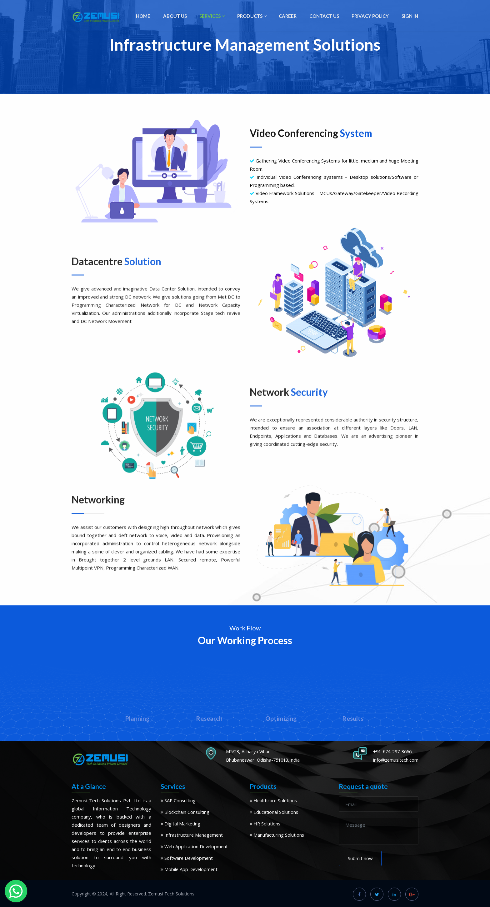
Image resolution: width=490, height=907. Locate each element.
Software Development (188, 857)
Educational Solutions (274, 812)
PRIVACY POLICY (371, 16)
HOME (148, 16)
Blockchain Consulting (185, 812)
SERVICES (215, 16)
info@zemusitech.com (395, 759)
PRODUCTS (254, 16)
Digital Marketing (181, 823)
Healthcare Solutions (274, 800)
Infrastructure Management (192, 834)
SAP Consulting (179, 800)
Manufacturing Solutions (277, 834)
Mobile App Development (190, 868)
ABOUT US (179, 16)
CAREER (290, 16)
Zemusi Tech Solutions (171, 892)
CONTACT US (326, 16)
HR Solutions (265, 823)
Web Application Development (195, 845)
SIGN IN (410, 16)
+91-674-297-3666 (393, 751)
